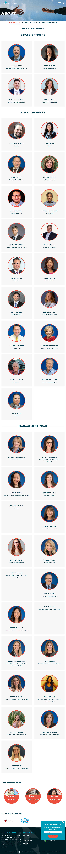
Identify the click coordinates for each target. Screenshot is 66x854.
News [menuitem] (21, 852)
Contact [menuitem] (45, 852)
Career (54, 796)
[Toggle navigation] (59, 3)
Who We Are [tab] (14, 22)
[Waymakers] (9, 3)
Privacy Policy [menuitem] (8, 852)
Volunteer (11, 796)
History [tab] (36, 22)
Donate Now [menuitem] (26, 835)
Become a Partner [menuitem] (27, 843)
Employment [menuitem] (28, 852)
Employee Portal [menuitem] (37, 852)
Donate (33, 796)
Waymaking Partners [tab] (49, 22)
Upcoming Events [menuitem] (27, 840)
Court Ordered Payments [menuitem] (55, 852)
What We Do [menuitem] (26, 838)
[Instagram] (54, 841)
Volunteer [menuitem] (15, 852)
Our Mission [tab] (26, 22)
